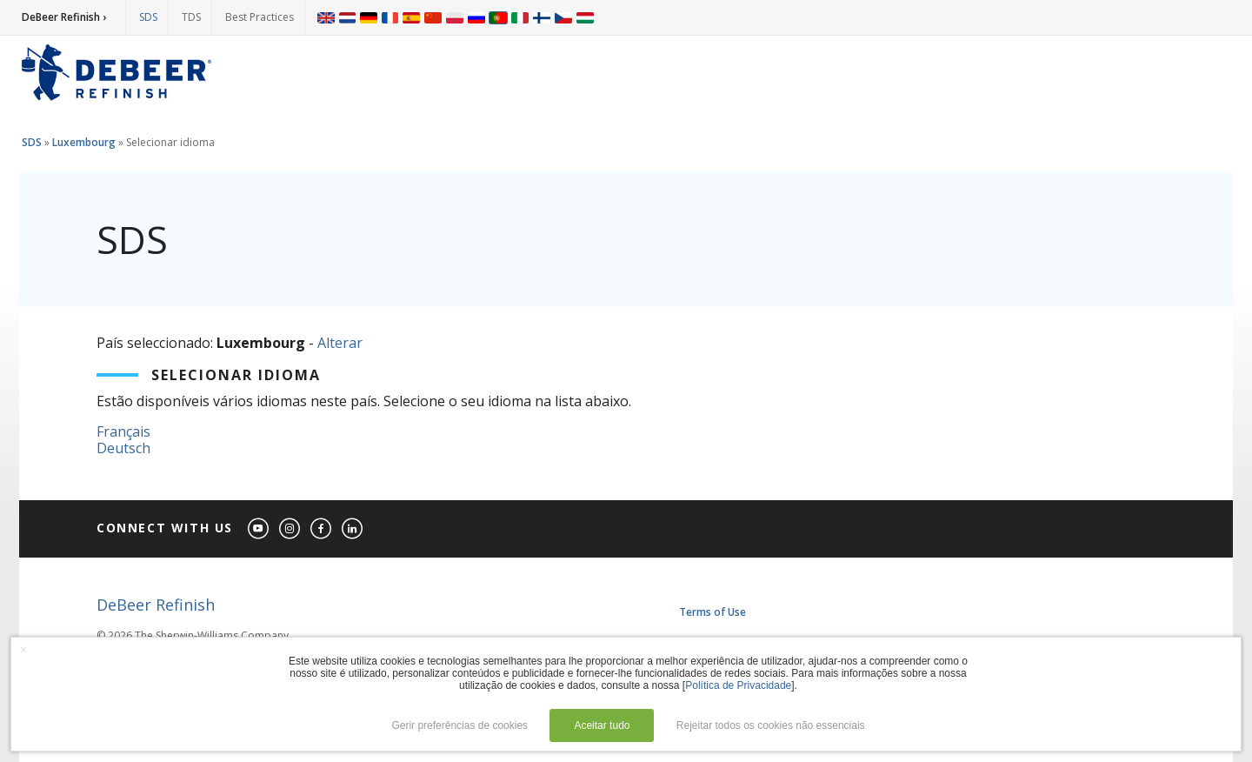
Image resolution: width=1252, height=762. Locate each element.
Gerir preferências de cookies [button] (459, 725)
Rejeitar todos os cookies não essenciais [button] (770, 725)
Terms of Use (712, 612)
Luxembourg (84, 142)
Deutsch (123, 448)
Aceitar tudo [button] (601, 725)
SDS (148, 17)
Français (123, 431)
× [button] (23, 650)
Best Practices (259, 17)
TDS (191, 17)
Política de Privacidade (738, 685)
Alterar (340, 342)
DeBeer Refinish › (64, 17)
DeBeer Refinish (156, 604)
